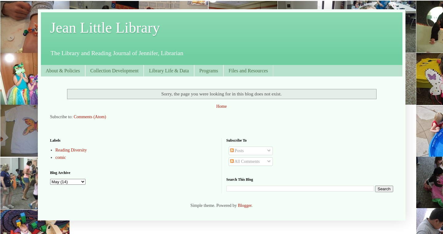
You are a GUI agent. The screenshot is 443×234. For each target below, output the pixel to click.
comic (60, 157)
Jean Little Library (105, 27)
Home (221, 106)
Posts (237, 150)
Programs (208, 70)
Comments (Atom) (90, 117)
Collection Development (114, 70)
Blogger (244, 205)
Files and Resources (248, 70)
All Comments (245, 161)
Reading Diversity (71, 150)
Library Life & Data (169, 70)
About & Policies (63, 70)
